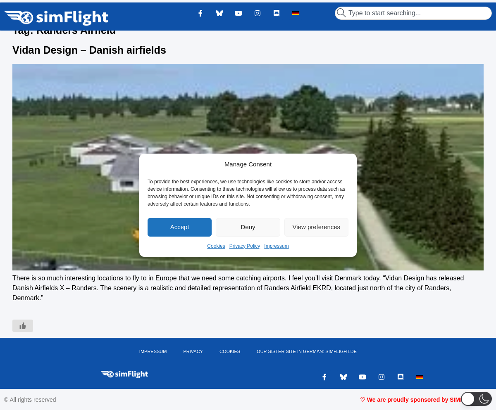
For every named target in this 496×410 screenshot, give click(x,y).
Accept (179, 226)
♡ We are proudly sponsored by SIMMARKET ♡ (426, 399)
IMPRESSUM (153, 351)
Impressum (276, 246)
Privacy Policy (244, 246)
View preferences (317, 226)
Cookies (216, 246)
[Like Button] (22, 326)
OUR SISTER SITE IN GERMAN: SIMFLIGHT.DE (307, 351)
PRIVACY (193, 351)
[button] (476, 398)
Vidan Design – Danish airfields (89, 50)
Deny (248, 226)
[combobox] (413, 13)
